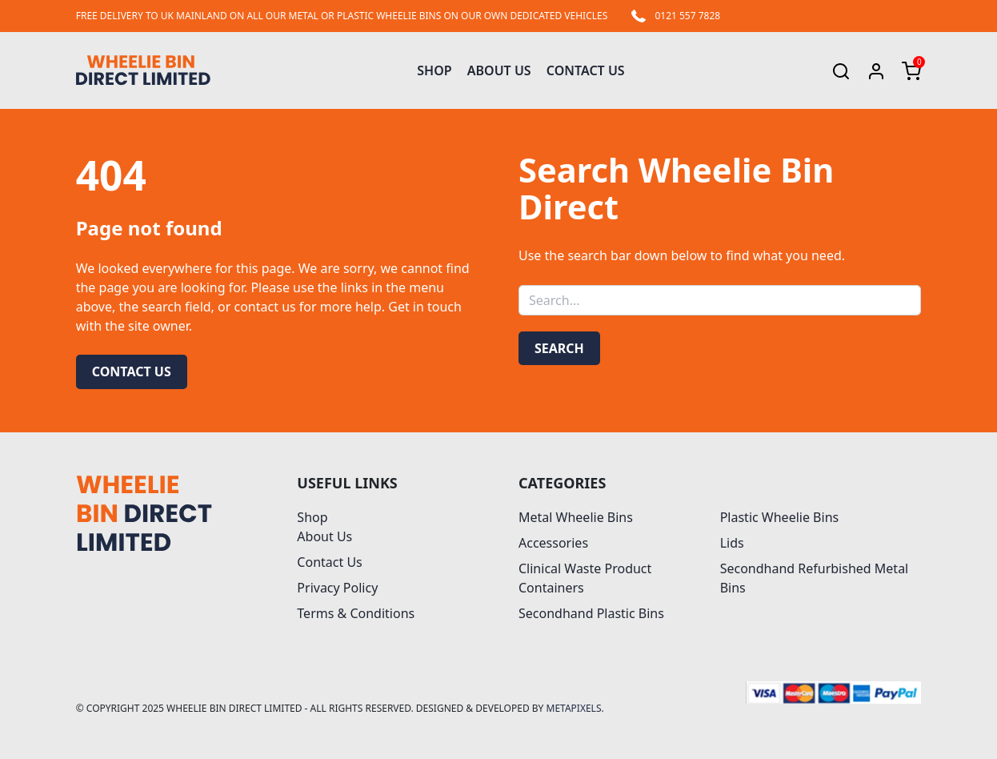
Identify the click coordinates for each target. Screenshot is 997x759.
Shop (434, 70)
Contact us (131, 371)
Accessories (553, 543)
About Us (499, 70)
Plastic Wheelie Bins (779, 517)
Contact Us (586, 70)
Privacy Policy (337, 587)
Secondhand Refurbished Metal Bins (814, 578)
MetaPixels (574, 708)
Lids (732, 543)
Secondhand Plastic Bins (591, 613)
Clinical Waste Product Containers (585, 578)
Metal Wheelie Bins (576, 517)
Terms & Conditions (355, 613)
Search (559, 348)
